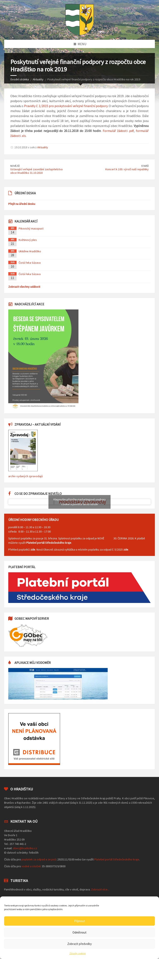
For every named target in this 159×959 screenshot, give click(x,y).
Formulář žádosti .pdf (118, 131)
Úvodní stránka (19, 79)
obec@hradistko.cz (25, 848)
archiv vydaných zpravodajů (25, 476)
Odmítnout (79, 932)
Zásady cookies (77, 953)
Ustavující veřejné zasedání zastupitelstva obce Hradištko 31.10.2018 (36, 171)
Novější (15, 165)
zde (32, 549)
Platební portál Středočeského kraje (48, 543)
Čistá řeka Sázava (30, 263)
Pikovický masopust (31, 228)
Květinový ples (28, 240)
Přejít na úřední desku (21, 204)
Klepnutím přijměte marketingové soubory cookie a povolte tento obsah (79, 502)
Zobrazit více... (100, 889)
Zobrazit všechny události (24, 287)
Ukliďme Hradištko (30, 251)
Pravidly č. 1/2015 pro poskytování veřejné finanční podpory (65, 106)
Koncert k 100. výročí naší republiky (127, 169)
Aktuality (38, 79)
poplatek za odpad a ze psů (39, 859)
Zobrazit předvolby (79, 944)
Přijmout (79, 921)
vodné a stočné (31, 866)
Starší (145, 165)
